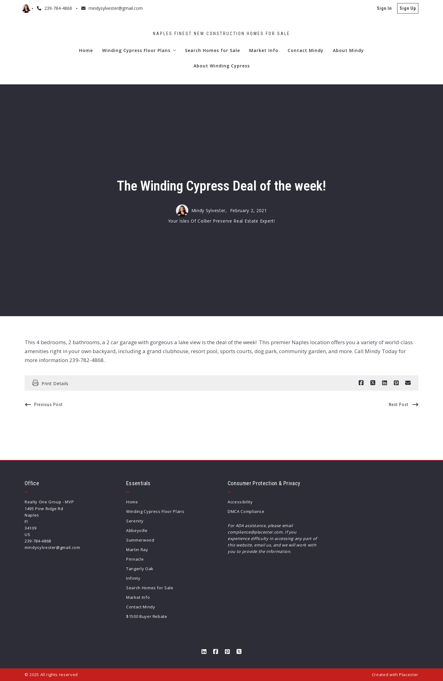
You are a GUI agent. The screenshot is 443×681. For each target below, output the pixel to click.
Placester (408, 674)
